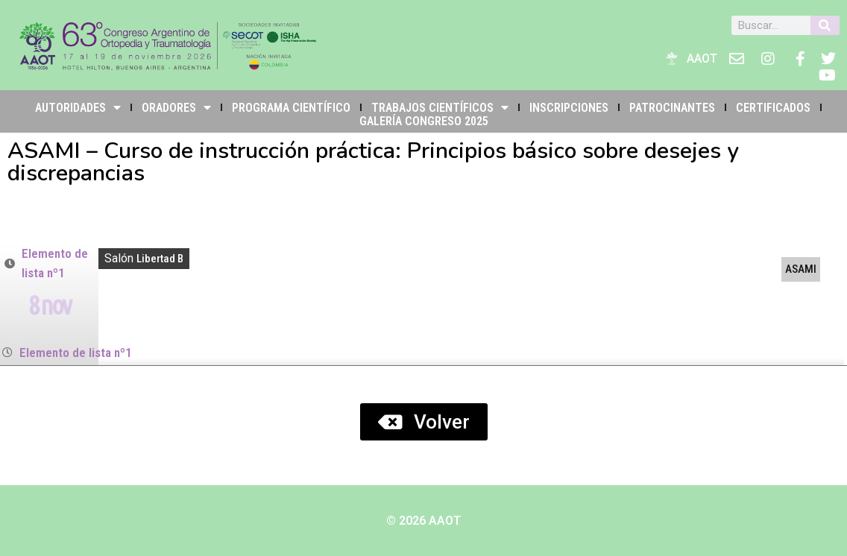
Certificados (773, 108)
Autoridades (78, 107)
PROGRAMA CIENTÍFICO (291, 108)
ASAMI (800, 269)
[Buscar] (825, 25)
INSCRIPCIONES (568, 108)
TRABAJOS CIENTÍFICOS (439, 107)
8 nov (49, 305)
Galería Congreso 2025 (423, 121)
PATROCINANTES (672, 108)
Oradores (176, 107)
